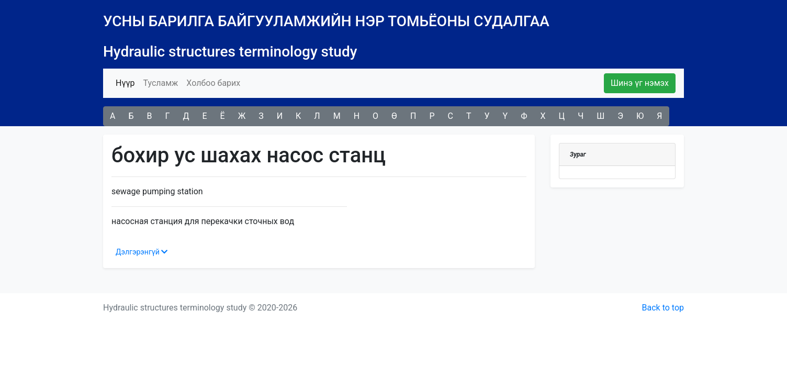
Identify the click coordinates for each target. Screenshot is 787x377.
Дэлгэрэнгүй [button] (141, 252)
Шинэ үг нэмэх (640, 83)
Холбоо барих (213, 83)
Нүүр (127, 82)
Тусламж (160, 83)
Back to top (663, 308)
